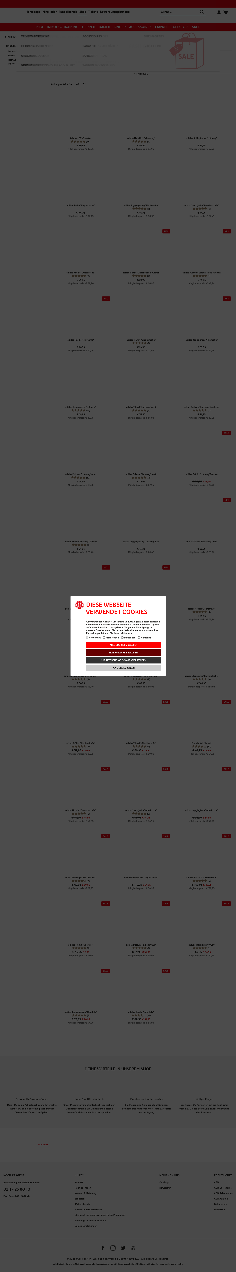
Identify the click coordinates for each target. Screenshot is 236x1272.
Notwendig (93, 637)
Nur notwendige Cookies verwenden (123, 660)
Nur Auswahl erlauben (123, 652)
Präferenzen (111, 637)
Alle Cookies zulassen (123, 644)
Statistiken (128, 637)
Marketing (144, 637)
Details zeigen (124, 668)
